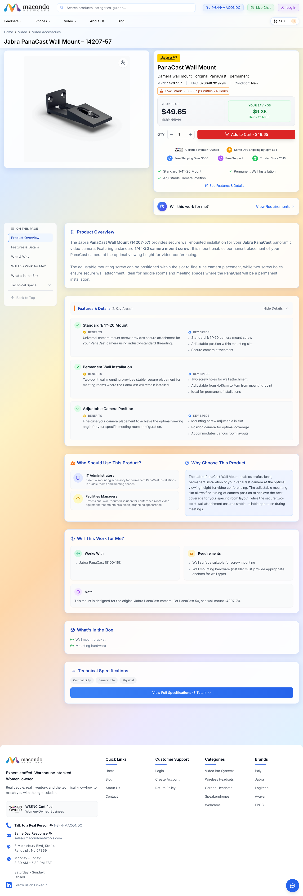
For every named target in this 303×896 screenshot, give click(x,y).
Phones (43, 21)
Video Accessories (46, 32)
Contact (112, 796)
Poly (258, 771)
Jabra (259, 779)
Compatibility (82, 680)
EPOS (259, 805)
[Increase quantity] (190, 134)
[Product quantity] (181, 134)
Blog (121, 21)
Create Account (167, 779)
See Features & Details (226, 185)
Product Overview (25, 238)
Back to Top (23, 298)
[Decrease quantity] (171, 134)
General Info (106, 680)
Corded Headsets (218, 788)
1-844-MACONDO (68, 825)
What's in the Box (24, 276)
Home (8, 32)
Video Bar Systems (219, 771)
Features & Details (25, 247)
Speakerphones (217, 796)
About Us (97, 21)
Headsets (13, 21)
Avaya (260, 796)
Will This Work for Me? (28, 266)
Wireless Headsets (219, 779)
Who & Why (20, 257)
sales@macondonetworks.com (38, 838)
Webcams (212, 805)
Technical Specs (23, 285)
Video (70, 21)
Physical (128, 680)
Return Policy (165, 788)
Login (159, 771)
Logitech (261, 788)
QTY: (161, 134)
